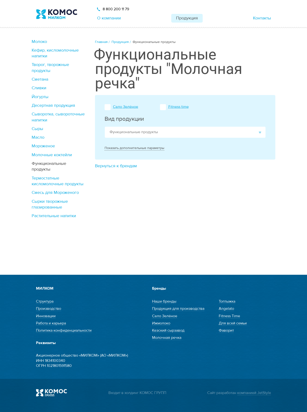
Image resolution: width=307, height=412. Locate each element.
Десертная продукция (53, 105)
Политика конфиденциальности (64, 330)
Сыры (37, 128)
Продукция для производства (178, 308)
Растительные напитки (54, 216)
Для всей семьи (233, 323)
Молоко (39, 41)
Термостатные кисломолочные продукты (57, 181)
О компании (109, 18)
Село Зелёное (125, 106)
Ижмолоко (161, 323)
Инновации (46, 316)
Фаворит (226, 330)
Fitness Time (229, 316)
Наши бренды (164, 301)
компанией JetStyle (254, 392)
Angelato (226, 308)
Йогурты (40, 97)
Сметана (40, 79)
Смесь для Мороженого (55, 192)
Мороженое (43, 146)
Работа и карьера (51, 323)
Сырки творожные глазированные (50, 204)
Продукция (187, 18)
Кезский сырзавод (168, 330)
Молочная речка (166, 337)
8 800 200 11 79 (116, 9)
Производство (48, 308)
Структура (44, 301)
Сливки (39, 88)
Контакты (262, 18)
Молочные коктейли (52, 155)
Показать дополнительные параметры (134, 148)
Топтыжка (227, 301)
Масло (38, 137)
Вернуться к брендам (116, 166)
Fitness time (178, 106)
